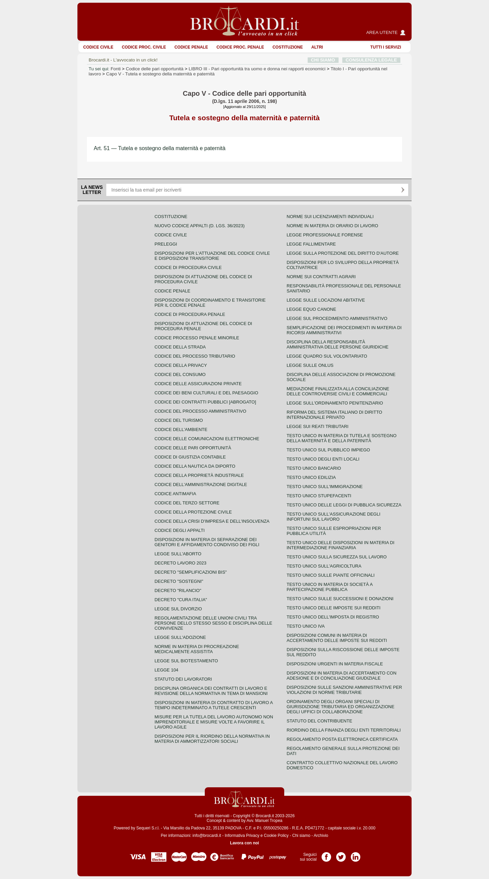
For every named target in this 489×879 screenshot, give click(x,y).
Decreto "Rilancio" (178, 590)
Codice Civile (98, 47)
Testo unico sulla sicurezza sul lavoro (337, 556)
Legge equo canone (311, 309)
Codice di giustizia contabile (190, 457)
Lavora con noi (244, 843)
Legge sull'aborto (178, 553)
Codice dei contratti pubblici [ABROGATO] (205, 402)
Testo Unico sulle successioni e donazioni (340, 598)
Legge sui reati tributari (317, 426)
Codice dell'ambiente (181, 429)
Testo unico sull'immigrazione (325, 486)
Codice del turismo (179, 420)
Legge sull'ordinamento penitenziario (335, 403)
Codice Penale (191, 47)
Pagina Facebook (326, 854)
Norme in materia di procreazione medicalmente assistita (197, 649)
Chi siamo (301, 835)
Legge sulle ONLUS (310, 365)
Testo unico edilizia (311, 477)
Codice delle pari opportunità (155, 68)
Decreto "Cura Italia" (181, 599)
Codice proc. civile (144, 47)
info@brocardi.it (207, 835)
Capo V (160, 73)
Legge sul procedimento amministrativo (337, 318)
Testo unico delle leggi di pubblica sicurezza (344, 504)
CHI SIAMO (323, 59)
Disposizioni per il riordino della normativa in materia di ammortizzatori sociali (212, 739)
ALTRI (317, 47)
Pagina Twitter (341, 854)
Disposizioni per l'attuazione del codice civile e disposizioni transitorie (212, 256)
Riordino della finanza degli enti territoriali (344, 730)
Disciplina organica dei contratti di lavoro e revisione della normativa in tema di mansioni (211, 691)
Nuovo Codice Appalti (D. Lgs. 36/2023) (199, 225)
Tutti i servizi (385, 47)
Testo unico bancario (314, 468)
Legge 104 (166, 669)
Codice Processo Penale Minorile (197, 337)
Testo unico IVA (306, 626)
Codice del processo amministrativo (200, 411)
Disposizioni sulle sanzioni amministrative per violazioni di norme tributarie (344, 690)
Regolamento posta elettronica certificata (342, 739)
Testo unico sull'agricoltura (324, 566)
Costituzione (287, 47)
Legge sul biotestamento (186, 660)
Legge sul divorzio (178, 608)
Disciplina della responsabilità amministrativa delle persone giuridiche (337, 344)
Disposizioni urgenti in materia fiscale (335, 663)
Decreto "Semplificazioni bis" (191, 572)
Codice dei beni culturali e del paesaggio (206, 392)
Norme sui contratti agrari (321, 276)
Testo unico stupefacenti (319, 495)
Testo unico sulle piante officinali (331, 575)
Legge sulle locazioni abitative (326, 300)
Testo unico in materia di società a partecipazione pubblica (330, 587)
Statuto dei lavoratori (183, 679)
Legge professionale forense (325, 234)
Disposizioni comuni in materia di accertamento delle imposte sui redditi (337, 638)
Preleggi (166, 244)
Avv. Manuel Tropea (265, 820)
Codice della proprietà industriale (199, 475)
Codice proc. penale (240, 47)
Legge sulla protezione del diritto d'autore (343, 253)
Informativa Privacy (242, 835)
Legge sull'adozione (180, 637)
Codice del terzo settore (187, 502)
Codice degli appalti (180, 530)
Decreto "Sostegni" (179, 581)
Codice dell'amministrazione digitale (201, 484)
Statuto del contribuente (319, 720)
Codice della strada (180, 346)
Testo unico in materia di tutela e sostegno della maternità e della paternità (342, 438)
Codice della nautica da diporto (195, 466)
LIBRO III (256, 68)
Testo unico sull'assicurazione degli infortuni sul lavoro (333, 517)
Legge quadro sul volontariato (327, 356)
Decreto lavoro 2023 (180, 563)
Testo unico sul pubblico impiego (328, 449)
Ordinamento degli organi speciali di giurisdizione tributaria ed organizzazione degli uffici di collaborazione (340, 706)
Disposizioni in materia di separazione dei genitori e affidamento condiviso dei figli (207, 542)
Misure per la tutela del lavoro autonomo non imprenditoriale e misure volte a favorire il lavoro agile (214, 722)
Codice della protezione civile (193, 512)
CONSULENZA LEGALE (371, 59)
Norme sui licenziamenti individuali (330, 216)
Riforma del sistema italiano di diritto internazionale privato (334, 415)
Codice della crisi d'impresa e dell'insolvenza (212, 521)
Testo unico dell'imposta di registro (333, 617)
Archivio (321, 835)
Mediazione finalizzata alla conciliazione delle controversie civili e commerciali (338, 391)
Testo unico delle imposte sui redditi (333, 607)
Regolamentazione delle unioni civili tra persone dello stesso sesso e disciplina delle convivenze (213, 623)
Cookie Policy (276, 835)
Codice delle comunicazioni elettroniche (207, 438)
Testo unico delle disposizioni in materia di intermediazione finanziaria (340, 545)
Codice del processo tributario (195, 356)
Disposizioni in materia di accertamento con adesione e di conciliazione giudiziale (341, 675)
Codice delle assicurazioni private (198, 383)
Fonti (116, 68)
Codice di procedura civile (188, 267)
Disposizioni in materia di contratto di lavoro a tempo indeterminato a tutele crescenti (214, 705)
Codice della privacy (181, 365)
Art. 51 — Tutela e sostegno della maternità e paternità (159, 148)
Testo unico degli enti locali (323, 459)
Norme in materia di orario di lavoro (332, 225)
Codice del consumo (180, 374)
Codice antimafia (175, 493)
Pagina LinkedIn (355, 854)
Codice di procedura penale (190, 314)
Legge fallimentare (311, 244)
